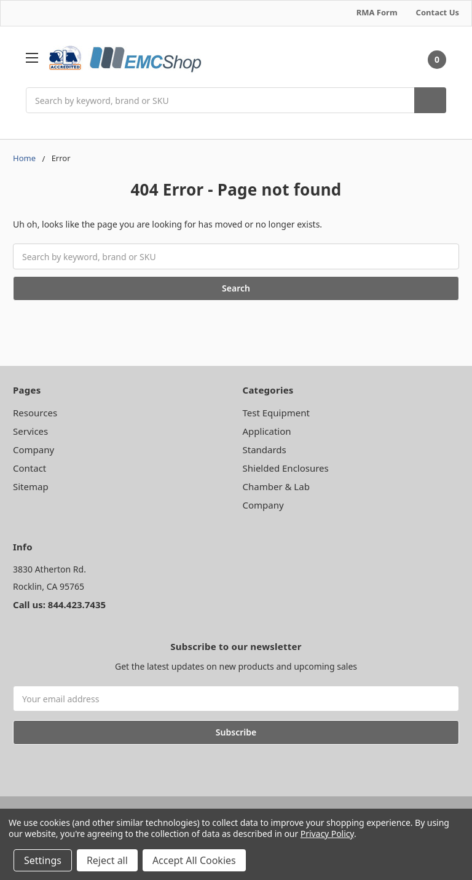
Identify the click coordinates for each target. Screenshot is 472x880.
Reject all (107, 860)
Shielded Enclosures (286, 468)
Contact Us (437, 12)
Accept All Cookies (194, 860)
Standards (264, 449)
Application (267, 431)
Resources (35, 412)
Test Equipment (276, 412)
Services (30, 431)
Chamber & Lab (276, 486)
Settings (42, 860)
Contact (29, 468)
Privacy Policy (327, 833)
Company (33, 449)
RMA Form (377, 12)
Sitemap (31, 486)
